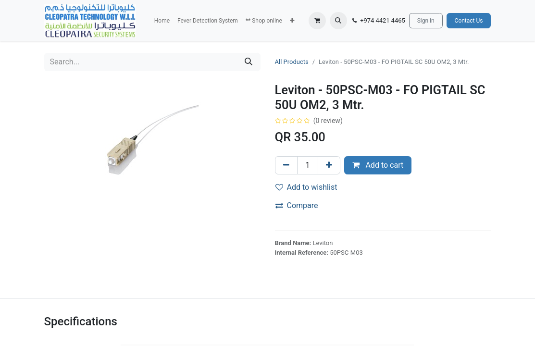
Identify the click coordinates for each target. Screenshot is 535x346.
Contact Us (469, 20)
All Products (292, 61)
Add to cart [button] (377, 165)
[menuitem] (162, 20)
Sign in (426, 20)
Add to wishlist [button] (306, 187)
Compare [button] (296, 205)
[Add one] (329, 165)
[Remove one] (286, 165)
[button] (292, 20)
